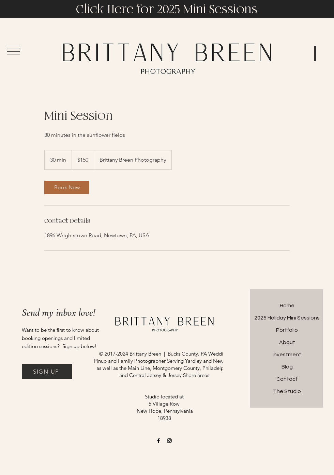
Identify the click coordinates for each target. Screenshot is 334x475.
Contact (287, 379)
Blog (287, 367)
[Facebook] (158, 441)
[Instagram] (169, 441)
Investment (287, 354)
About (287, 342)
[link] (66, 187)
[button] (47, 371)
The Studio (287, 391)
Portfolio (287, 330)
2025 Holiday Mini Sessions (287, 318)
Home (287, 305)
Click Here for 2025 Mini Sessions (166, 9)
